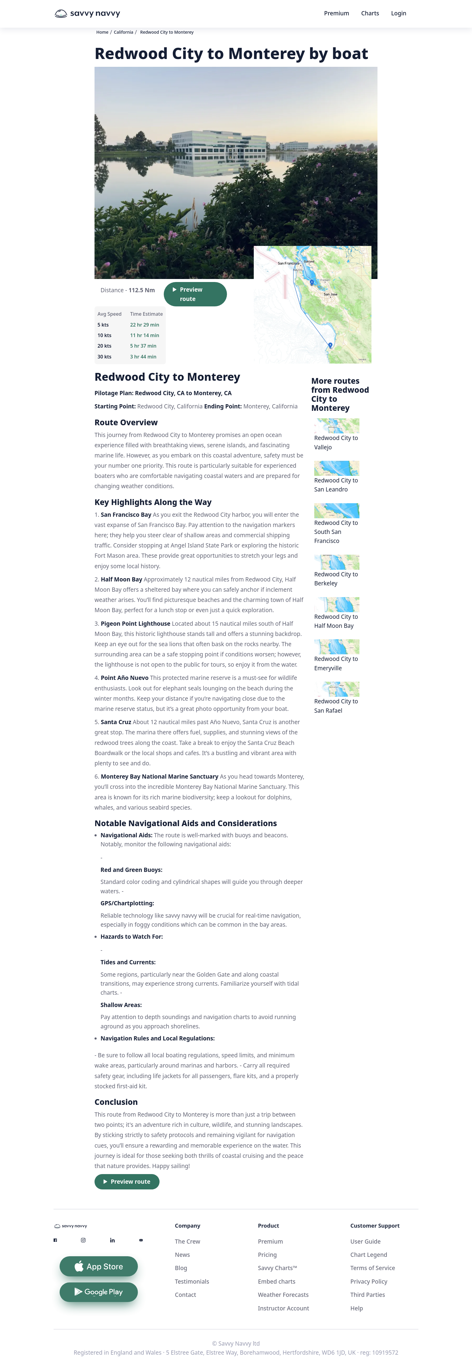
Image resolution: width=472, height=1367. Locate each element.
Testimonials (192, 1281)
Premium (336, 13)
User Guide (365, 1241)
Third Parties (367, 1295)
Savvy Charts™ (277, 1268)
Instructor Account (283, 1308)
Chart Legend (368, 1255)
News (182, 1255)
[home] (99, 14)
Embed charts (277, 1281)
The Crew (187, 1241)
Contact (185, 1295)
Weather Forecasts (283, 1295)
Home (102, 32)
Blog (181, 1268)
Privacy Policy (368, 1281)
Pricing (267, 1255)
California (123, 32)
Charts (370, 13)
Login (398, 13)
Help (356, 1308)
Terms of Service (372, 1268)
